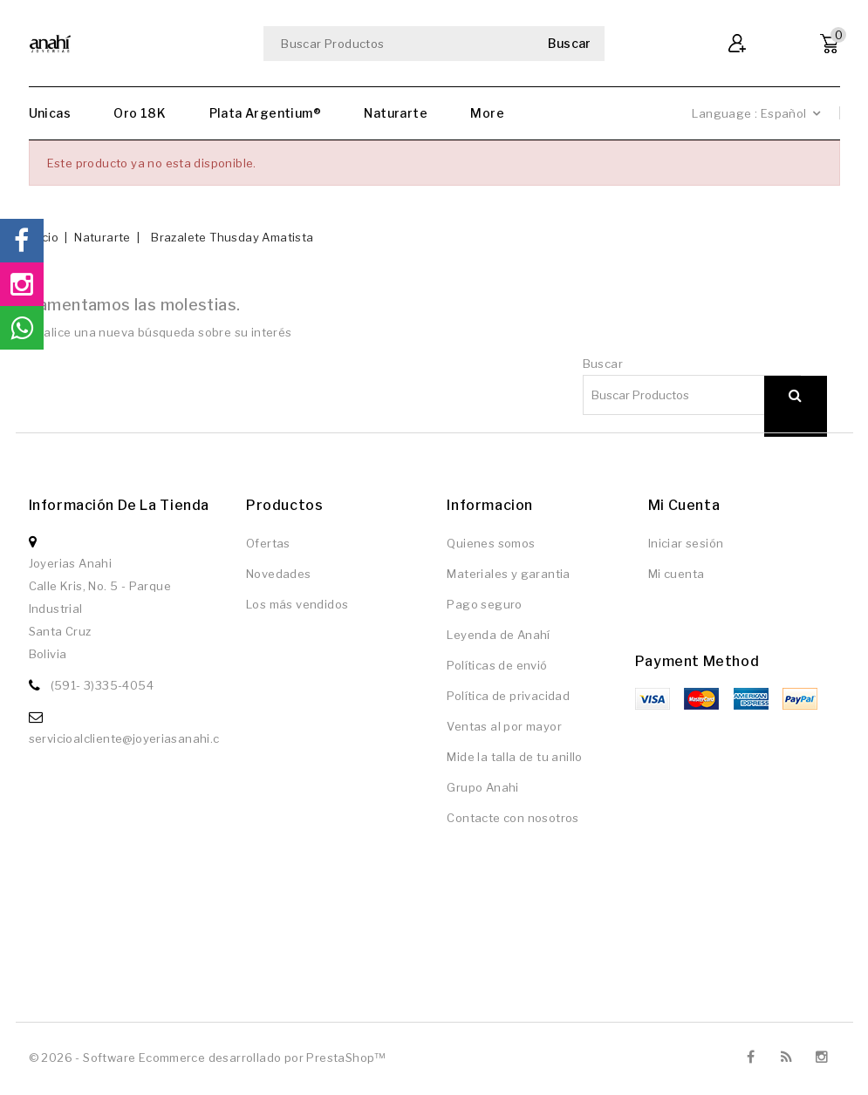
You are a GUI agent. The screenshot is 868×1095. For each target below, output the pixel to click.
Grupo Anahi (482, 787)
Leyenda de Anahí (498, 635)
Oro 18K (139, 112)
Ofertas (268, 543)
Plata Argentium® (265, 112)
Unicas (50, 112)
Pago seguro (484, 604)
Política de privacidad (508, 696)
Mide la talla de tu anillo (514, 757)
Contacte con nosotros (512, 818)
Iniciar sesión (686, 543)
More (487, 112)
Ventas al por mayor (504, 726)
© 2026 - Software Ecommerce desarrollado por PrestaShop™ (207, 1057)
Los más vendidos (297, 604)
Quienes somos (491, 543)
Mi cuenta (676, 574)
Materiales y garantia (508, 574)
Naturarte (395, 112)
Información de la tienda (119, 505)
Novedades (278, 574)
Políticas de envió (497, 665)
